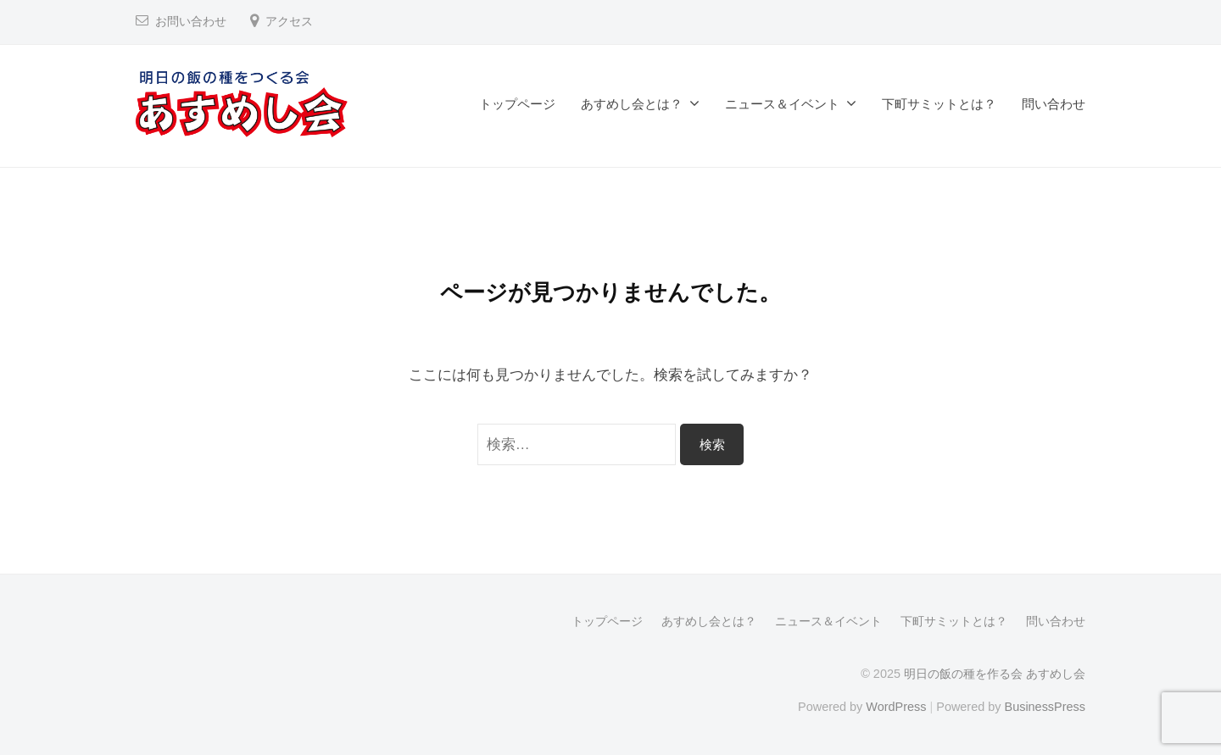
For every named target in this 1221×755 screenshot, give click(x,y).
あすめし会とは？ (632, 104)
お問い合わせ (190, 21)
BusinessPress (1045, 706)
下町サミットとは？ (939, 104)
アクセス (289, 21)
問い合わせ (1053, 104)
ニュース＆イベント (782, 104)
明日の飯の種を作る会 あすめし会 (994, 673)
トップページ (517, 104)
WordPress (896, 706)
